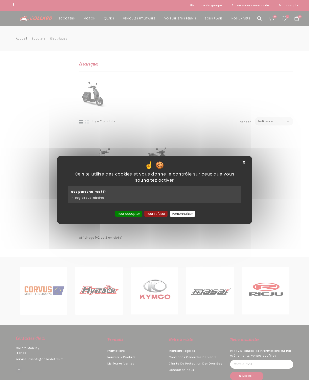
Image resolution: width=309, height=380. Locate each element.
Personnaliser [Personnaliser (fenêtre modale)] (182, 213)
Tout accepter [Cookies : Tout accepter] (128, 213)
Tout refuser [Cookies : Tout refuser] (156, 213)
